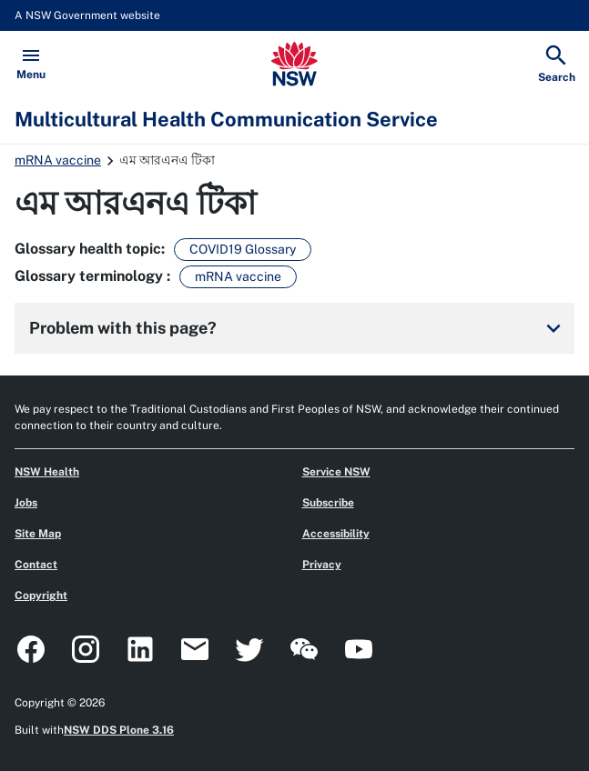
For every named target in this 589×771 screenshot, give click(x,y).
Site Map (38, 533)
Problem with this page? (298, 328)
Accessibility (336, 533)
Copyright (41, 595)
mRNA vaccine (58, 160)
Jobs (26, 502)
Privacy (321, 564)
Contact (36, 564)
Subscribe (328, 502)
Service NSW (336, 472)
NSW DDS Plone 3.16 (119, 730)
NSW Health (47, 472)
